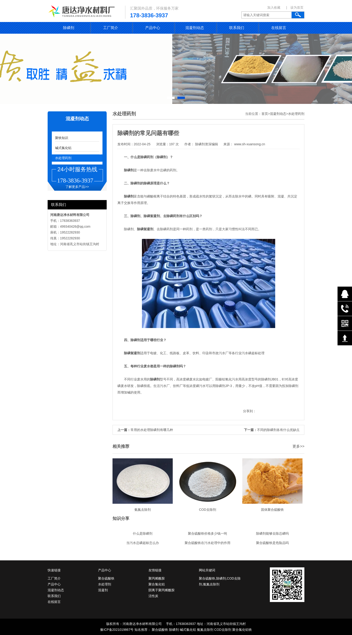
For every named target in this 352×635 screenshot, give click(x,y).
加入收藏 (273, 7)
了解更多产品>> (77, 187)
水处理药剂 (63, 158)
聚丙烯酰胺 (156, 578)
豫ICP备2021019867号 (117, 629)
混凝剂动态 (194, 28)
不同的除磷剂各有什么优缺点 (278, 430)
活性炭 (153, 596)
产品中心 (152, 28)
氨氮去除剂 (205, 629)
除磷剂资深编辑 (206, 144)
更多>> (298, 446)
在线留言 (278, 28)
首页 (264, 114)
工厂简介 (110, 28)
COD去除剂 (222, 629)
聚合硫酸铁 (106, 578)
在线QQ (345, 294)
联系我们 (236, 28)
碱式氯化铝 (63, 148)
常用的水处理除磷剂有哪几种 (151, 430)
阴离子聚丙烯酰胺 (161, 590)
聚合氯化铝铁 (242, 629)
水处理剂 (104, 584)
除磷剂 (68, 28)
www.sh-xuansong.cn (249, 144)
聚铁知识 (61, 138)
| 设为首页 (294, 7)
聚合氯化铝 (156, 584)
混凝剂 (103, 590)
